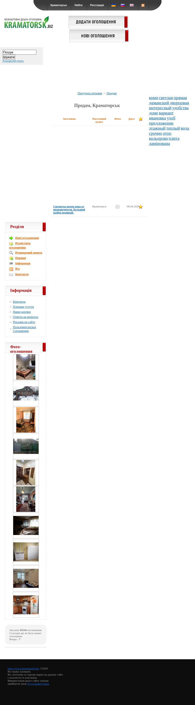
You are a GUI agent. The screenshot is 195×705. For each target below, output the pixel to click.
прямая (180, 97)
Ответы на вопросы (25, 317)
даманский (159, 102)
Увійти (78, 5)
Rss (17, 268)
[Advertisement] (97, 74)
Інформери (22, 263)
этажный (157, 128)
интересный (160, 107)
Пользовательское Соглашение (24, 329)
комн (153, 97)
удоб (171, 118)
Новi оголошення (27, 238)
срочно (155, 133)
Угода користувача (38, 683)
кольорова (158, 138)
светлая (166, 97)
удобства (180, 107)
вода (185, 128)
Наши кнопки (22, 312)
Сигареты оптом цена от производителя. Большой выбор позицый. (69, 209)
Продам (112, 93)
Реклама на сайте (24, 322)
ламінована (159, 143)
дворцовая (179, 102)
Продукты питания (89, 93)
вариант (166, 113)
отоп (167, 133)
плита (174, 138)
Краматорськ (59, 5)
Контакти (22, 274)
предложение (161, 123)
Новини (20, 258)
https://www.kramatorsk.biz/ (23, 668)
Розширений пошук (13, 60)
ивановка (157, 118)
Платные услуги (23, 307)
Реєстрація (97, 5)
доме (153, 113)
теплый (173, 128)
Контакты (19, 301)
